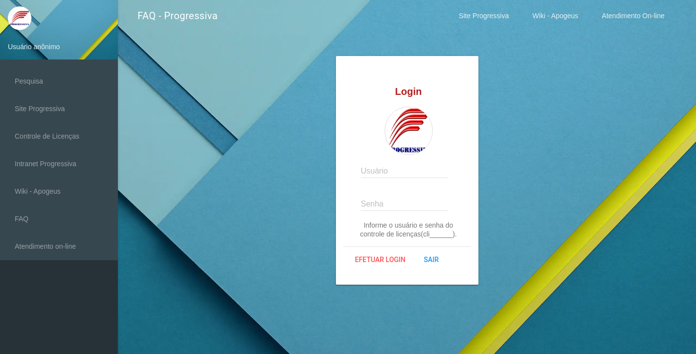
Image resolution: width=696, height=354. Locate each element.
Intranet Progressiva (45, 164)
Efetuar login (380, 259)
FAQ (21, 219)
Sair (431, 259)
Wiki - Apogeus (555, 16)
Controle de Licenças (47, 136)
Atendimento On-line (633, 16)
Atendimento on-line (45, 246)
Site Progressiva (484, 16)
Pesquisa (29, 81)
